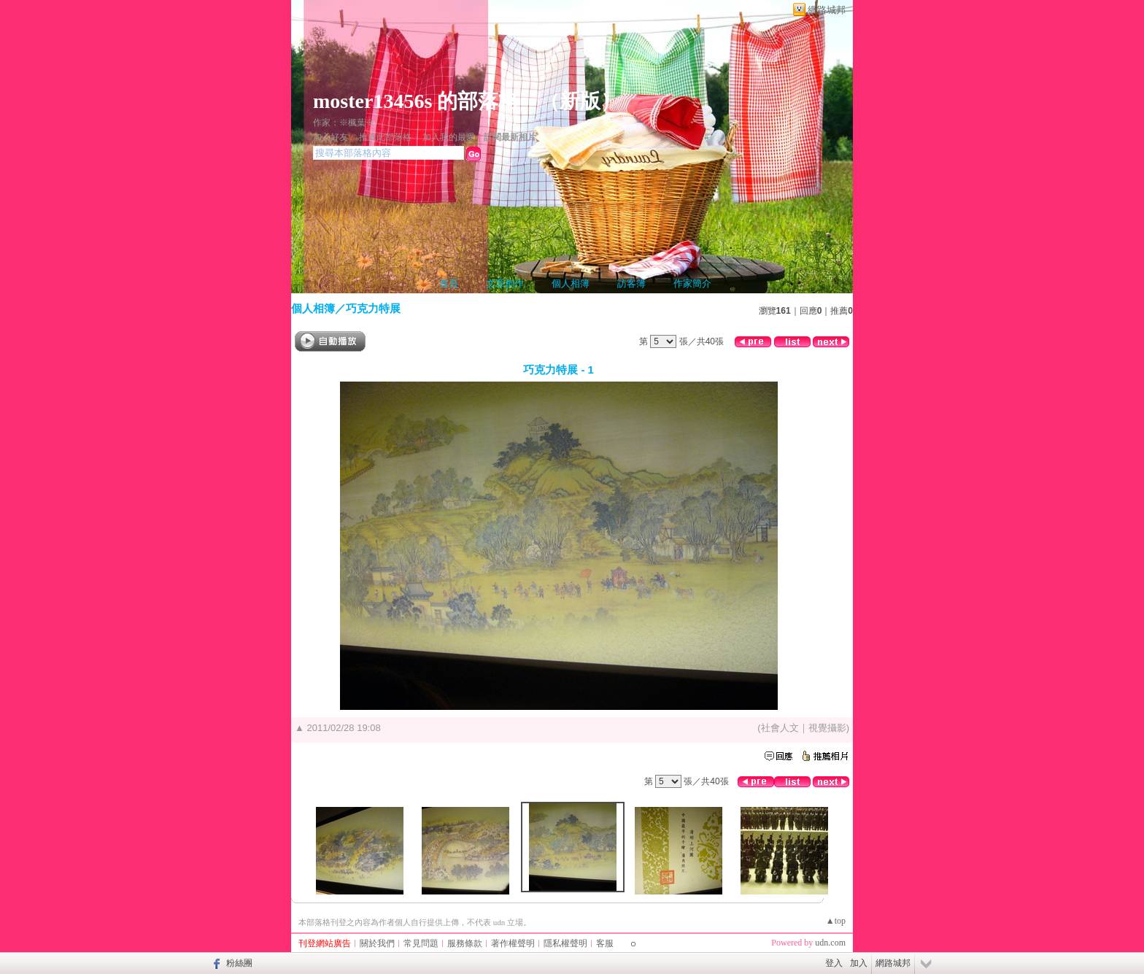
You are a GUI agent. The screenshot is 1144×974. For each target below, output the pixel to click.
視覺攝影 (827, 727)
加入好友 (330, 137)
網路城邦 (827, 9)
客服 (605, 943)
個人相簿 (571, 283)
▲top (836, 921)
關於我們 (377, 943)
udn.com (830, 943)
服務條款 (464, 943)
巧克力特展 (373, 308)
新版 (580, 101)
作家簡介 (692, 283)
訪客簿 (631, 283)
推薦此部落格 (385, 137)
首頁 (448, 283)
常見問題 (420, 943)
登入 (834, 963)
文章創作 (505, 283)
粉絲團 (239, 963)
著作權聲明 (513, 943)
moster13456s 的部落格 (416, 101)
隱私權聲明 (565, 943)
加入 (858, 963)
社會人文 (780, 727)
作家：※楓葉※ (343, 122)
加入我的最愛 (448, 137)
